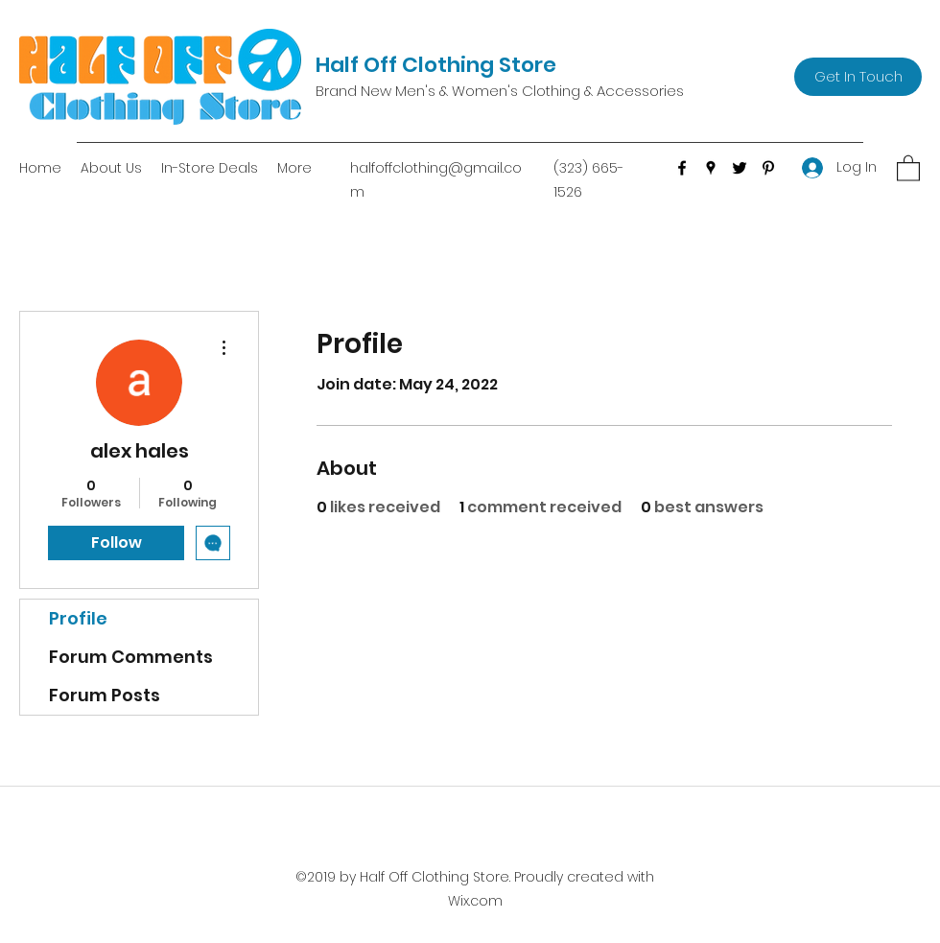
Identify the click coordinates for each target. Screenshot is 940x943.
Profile (78, 618)
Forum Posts (104, 695)
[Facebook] (682, 167)
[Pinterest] (768, 167)
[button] (908, 167)
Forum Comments (131, 657)
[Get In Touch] (858, 77)
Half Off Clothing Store (436, 65)
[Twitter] (739, 167)
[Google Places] (710, 167)
